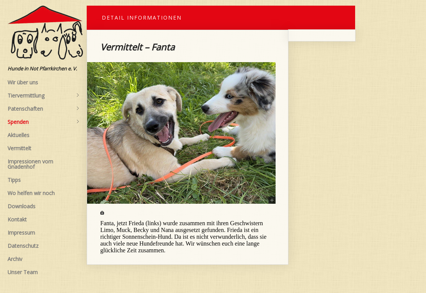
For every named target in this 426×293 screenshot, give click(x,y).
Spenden (43, 122)
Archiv (15, 258)
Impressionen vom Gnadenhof (30, 164)
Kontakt (17, 219)
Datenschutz (23, 245)
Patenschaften (43, 109)
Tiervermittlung (43, 95)
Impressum (21, 232)
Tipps (14, 179)
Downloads (21, 206)
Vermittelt (19, 148)
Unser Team (23, 272)
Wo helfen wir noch (31, 193)
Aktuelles (18, 135)
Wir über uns (23, 82)
